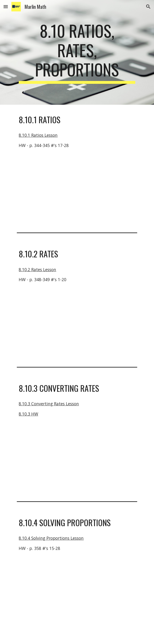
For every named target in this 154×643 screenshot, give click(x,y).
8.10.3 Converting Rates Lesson (49, 404)
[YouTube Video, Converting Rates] (77, 460)
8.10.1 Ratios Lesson (38, 135)
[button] (5, 6)
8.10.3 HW (28, 414)
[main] (77, 52)
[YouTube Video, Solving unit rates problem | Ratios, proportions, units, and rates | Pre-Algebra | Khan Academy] (77, 326)
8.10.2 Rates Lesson (37, 269)
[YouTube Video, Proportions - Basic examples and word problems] (77, 594)
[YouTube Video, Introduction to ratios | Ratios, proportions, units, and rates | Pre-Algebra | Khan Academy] (77, 191)
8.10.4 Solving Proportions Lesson (51, 538)
